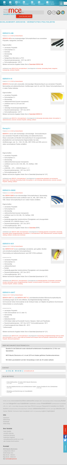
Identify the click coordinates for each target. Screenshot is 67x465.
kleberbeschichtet (53, 337)
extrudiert (5, 282)
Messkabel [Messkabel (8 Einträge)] (21, 406)
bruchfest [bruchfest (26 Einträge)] (22, 401)
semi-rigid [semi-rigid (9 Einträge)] (53, 408)
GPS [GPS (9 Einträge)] (4, 403)
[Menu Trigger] (61, 3)
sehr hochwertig (38, 180)
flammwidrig (45, 118)
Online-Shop (6, 423)
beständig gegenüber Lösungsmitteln (47, 231)
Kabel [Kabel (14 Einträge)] (18, 403)
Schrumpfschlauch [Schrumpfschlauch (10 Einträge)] (22, 408)
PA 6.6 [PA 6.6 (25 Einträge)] (33, 406)
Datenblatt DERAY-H (35, 114)
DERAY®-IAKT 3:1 (8, 297)
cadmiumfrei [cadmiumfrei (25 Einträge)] (30, 401)
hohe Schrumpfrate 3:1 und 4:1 (10, 337)
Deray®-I (6, 128)
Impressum (6, 417)
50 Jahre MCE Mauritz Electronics (27, 382)
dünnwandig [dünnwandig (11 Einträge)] (46, 400)
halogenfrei (54, 68)
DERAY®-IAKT (9, 292)
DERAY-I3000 (9, 195)
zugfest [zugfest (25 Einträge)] (43, 411)
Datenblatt (32, 227)
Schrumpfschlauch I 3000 (37, 233)
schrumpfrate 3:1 (27, 233)
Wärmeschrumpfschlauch (14, 339)
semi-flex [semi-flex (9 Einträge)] (48, 408)
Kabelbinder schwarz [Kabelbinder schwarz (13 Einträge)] (35, 403)
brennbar (39, 68)
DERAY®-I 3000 (15, 231)
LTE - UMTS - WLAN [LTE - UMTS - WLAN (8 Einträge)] (10, 406)
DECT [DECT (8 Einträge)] (41, 400)
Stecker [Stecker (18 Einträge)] (10, 411)
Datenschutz (6, 419)
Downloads (6, 421)
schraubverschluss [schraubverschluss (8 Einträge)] (13, 408)
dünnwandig (45, 68)
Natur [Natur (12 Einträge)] (29, 406)
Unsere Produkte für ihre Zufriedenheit (47, 386)
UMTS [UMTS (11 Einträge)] (31, 411)
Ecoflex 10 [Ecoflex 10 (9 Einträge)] (52, 400)
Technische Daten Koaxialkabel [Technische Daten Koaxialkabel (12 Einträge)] (21, 411)
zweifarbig (20, 283)
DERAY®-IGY (8, 244)
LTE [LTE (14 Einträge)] (4, 406)
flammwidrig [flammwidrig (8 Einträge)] (58, 400)
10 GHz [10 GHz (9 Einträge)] (9, 400)
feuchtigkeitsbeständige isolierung (52, 335)
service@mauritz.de (29, 371)
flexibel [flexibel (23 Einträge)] (63, 401)
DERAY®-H (7, 79)
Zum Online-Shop (25, 16)
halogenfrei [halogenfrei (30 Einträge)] (12, 403)
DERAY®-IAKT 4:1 (23, 297)
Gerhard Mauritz (19, 35)
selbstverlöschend (7, 119)
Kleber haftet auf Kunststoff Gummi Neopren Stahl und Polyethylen (33, 337)
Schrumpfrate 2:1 (57, 118)
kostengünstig (6, 70)
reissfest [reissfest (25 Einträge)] (53, 406)
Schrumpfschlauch (22, 68)
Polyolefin (30, 282)
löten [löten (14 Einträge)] (17, 406)
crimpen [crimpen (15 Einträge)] (37, 400)
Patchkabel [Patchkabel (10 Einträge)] (38, 406)
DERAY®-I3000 (9, 190)
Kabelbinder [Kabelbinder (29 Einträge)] (25, 403)
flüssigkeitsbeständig (17, 233)
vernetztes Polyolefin (14, 70)
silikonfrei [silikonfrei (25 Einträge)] (59, 408)
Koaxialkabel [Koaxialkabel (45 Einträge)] (46, 403)
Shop (65, 430)
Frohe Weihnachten (12, 382)
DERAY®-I (6, 133)
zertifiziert (34, 119)
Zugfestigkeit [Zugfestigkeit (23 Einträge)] (50, 411)
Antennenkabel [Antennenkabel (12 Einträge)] (15, 400)
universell (14, 119)
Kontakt (65, 448)
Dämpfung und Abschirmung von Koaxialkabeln (19, 391)
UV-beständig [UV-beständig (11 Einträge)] (37, 411)
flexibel (49, 68)
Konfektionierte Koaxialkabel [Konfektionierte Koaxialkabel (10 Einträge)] (59, 403)
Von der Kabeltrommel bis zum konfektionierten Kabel (21, 386)
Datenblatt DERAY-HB (36, 64)
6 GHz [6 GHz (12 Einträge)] (5, 400)
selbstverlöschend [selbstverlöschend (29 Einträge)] (39, 408)
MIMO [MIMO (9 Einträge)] (25, 406)
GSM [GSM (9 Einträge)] (7, 403)
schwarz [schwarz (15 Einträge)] (30, 408)
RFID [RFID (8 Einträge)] (58, 406)
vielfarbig (29, 119)
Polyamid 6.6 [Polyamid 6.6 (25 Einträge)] (46, 406)
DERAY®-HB (8, 33)
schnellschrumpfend (37, 282)
